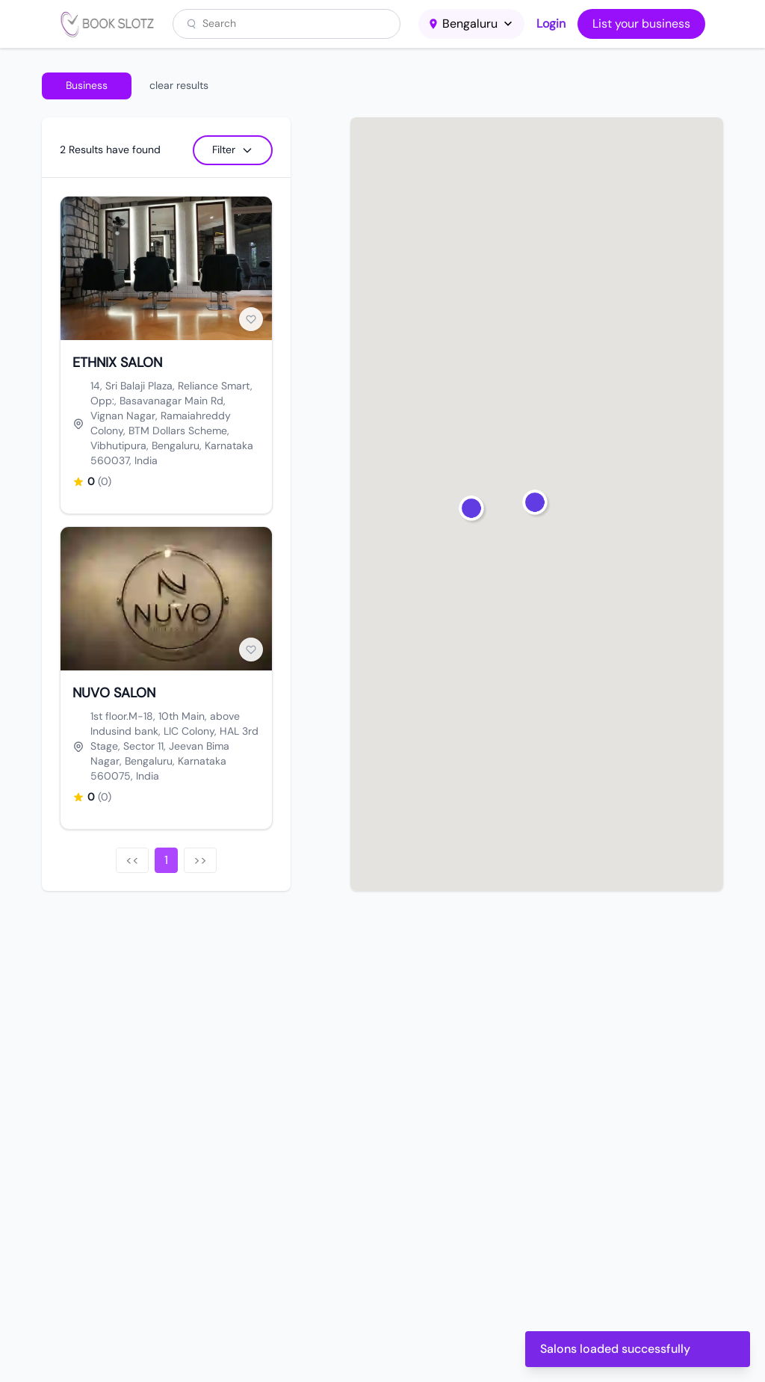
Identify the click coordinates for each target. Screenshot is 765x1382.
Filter (232, 149)
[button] (536, 504)
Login (551, 23)
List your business (641, 23)
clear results (178, 85)
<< (132, 860)
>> (200, 860)
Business (87, 85)
